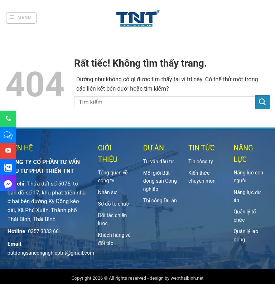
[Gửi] (262, 102)
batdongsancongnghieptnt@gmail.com (51, 253)
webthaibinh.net (186, 278)
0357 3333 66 (43, 231)
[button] (21, 18)
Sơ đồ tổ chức (113, 204)
